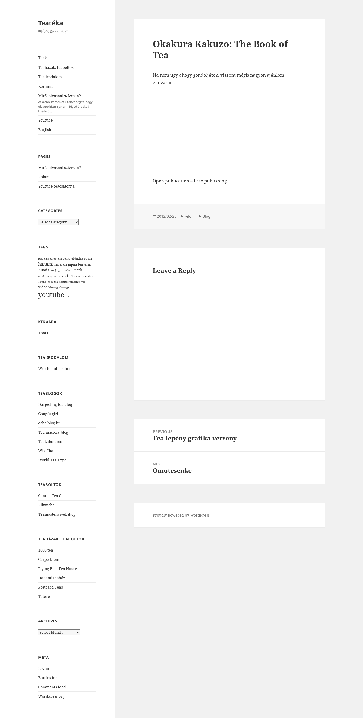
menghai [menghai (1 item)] (66, 270)
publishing (215, 181)
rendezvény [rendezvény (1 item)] (45, 276)
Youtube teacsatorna (56, 186)
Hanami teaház (51, 577)
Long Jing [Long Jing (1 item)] (54, 270)
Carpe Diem (48, 559)
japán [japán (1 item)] (63, 264)
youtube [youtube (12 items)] (51, 294)
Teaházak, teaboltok (56, 67)
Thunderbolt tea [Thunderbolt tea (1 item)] (48, 281)
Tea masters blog (53, 432)
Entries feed (49, 677)
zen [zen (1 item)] (67, 296)
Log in (43, 668)
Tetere (44, 596)
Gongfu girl (48, 413)
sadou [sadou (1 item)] (57, 276)
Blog (206, 216)
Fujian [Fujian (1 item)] (88, 258)
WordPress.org (51, 696)
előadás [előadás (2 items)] (77, 258)
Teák (42, 57)
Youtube (45, 120)
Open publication (171, 181)
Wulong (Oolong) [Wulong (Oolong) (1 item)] (58, 287)
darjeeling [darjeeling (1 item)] (64, 258)
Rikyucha (46, 505)
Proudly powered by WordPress (181, 515)
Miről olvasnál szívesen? (67, 103)
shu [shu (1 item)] (64, 276)
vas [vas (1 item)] (83, 281)
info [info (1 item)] (56, 264)
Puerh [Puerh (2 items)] (77, 269)
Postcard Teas (50, 587)
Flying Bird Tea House (57, 568)
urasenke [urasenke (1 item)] (75, 281)
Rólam (44, 176)
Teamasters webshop (57, 514)
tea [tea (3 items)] (70, 275)
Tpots (43, 332)
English (44, 129)
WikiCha (45, 450)
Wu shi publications (55, 368)
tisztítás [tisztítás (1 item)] (64, 281)
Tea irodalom (50, 76)
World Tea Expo (52, 460)
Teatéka (50, 23)
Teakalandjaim (51, 441)
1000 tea (45, 550)
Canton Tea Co (50, 495)
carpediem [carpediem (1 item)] (50, 258)
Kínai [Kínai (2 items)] (42, 269)
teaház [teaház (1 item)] (78, 276)
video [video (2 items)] (42, 287)
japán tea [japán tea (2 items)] (75, 264)
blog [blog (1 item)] (40, 258)
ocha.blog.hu (49, 423)
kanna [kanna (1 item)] (87, 264)
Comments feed (52, 687)
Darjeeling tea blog (55, 404)
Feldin (189, 216)
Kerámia (45, 86)
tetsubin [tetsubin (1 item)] (88, 276)
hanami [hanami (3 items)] (45, 264)
